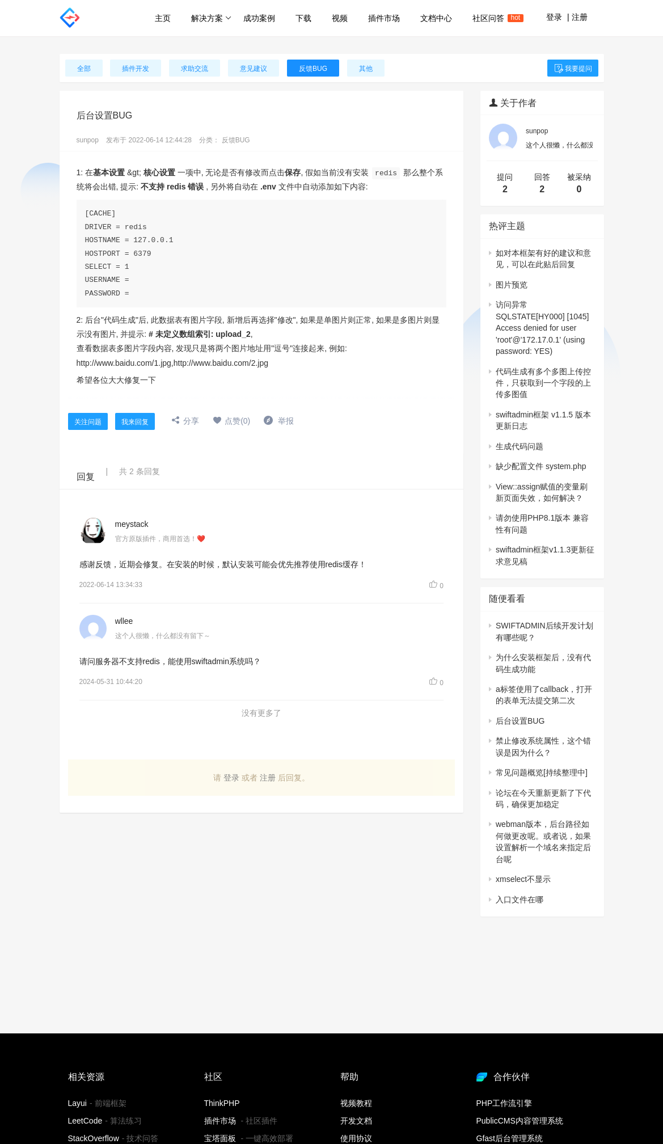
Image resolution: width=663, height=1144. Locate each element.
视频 (340, 18)
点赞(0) (231, 420)
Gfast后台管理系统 (509, 1138)
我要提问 (573, 68)
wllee (124, 621)
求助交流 (194, 69)
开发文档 (356, 1120)
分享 (185, 420)
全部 (84, 69)
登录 (554, 17)
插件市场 (384, 18)
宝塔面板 (220, 1138)
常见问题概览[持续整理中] (542, 772)
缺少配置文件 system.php (541, 466)
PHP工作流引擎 (504, 1103)
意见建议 (253, 69)
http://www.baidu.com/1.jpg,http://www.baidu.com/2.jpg (173, 362)
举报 (279, 420)
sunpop (88, 140)
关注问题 (88, 422)
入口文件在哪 (519, 899)
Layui (77, 1103)
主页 (163, 18)
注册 (580, 17)
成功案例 (259, 18)
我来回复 (135, 422)
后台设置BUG (520, 720)
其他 (366, 69)
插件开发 (135, 69)
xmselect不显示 (523, 879)
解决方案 (211, 18)
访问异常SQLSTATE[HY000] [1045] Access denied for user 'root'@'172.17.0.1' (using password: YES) (542, 328)
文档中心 (436, 18)
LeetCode (85, 1120)
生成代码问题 (519, 446)
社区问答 (493, 18)
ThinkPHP (222, 1103)
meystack (132, 524)
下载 (303, 18)
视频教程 (356, 1103)
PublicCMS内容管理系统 (519, 1120)
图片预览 (511, 284)
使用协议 (356, 1138)
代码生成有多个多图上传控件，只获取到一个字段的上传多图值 (543, 383)
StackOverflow (93, 1138)
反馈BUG (313, 69)
